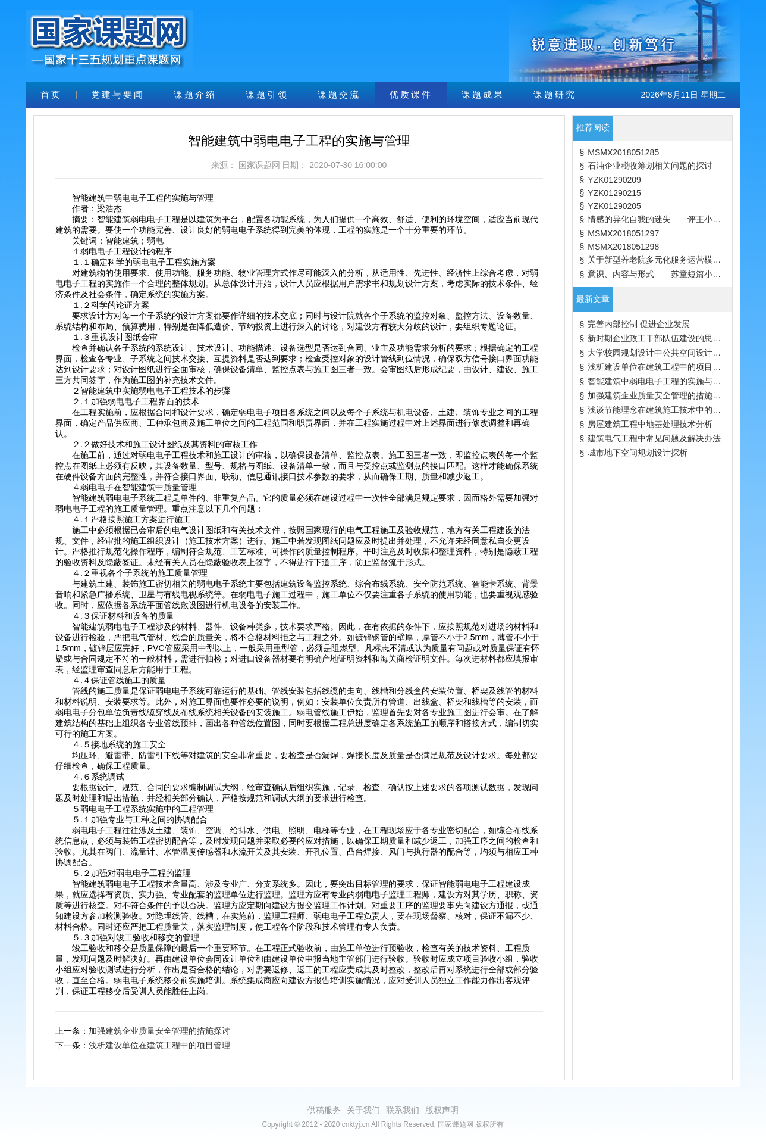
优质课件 (411, 94)
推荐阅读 (593, 127)
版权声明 (442, 1110)
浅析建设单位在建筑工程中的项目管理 (159, 1045)
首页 (51, 94)
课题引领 (267, 94)
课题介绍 (195, 94)
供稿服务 (324, 1110)
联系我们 (402, 1110)
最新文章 (593, 299)
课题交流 (339, 94)
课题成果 (483, 94)
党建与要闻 (118, 94)
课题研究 (554, 94)
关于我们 (363, 1110)
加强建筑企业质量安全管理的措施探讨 (159, 1031)
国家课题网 (259, 165)
